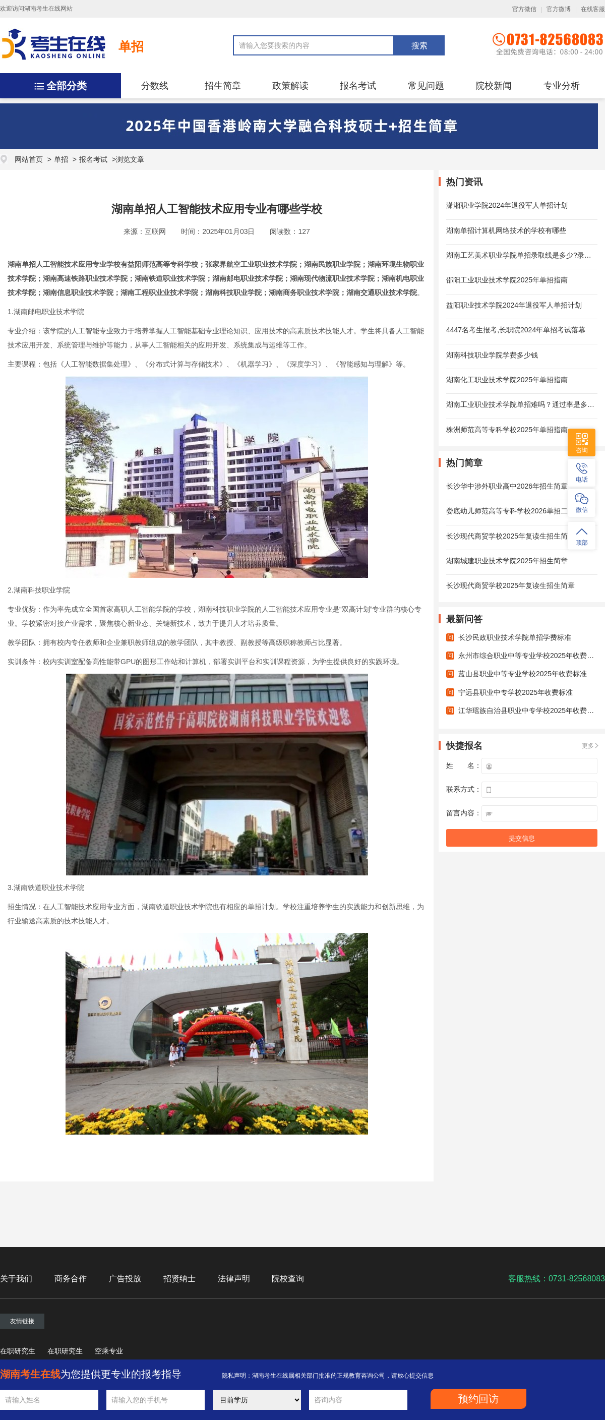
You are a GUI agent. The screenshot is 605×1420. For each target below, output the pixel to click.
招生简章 (223, 86)
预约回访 (478, 1398)
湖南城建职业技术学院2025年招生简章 (507, 561)
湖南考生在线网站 (48, 8)
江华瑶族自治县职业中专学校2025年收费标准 (529, 710)
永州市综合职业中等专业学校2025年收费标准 (529, 656)
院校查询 (288, 1278)
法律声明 (234, 1278)
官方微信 (524, 9)
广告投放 (125, 1278)
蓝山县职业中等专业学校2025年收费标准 (522, 674)
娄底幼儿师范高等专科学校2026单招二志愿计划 (521, 511)
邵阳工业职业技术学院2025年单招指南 (507, 280)
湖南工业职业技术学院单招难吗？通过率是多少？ (523, 404)
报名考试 (358, 86)
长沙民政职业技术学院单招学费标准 (514, 637)
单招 (131, 46)
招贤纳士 (179, 1278)
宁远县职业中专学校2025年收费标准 (515, 692)
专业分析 (561, 86)
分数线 (154, 86)
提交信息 (522, 838)
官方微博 (559, 9)
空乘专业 (109, 1351)
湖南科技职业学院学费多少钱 (492, 355)
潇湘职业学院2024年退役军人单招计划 (507, 205)
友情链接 (22, 1321)
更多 (588, 745)
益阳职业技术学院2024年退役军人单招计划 (514, 305)
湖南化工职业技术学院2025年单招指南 (507, 380)
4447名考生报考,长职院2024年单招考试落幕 (515, 330)
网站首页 (29, 159)
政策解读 (290, 86)
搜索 (419, 45)
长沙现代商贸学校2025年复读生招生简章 (510, 536)
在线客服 (593, 9)
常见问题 (426, 86)
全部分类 (66, 85)
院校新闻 (493, 86)
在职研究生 (17, 1351)
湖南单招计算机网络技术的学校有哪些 (506, 230)
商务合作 (70, 1278)
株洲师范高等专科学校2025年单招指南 (507, 430)
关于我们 (16, 1278)
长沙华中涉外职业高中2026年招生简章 (507, 486)
